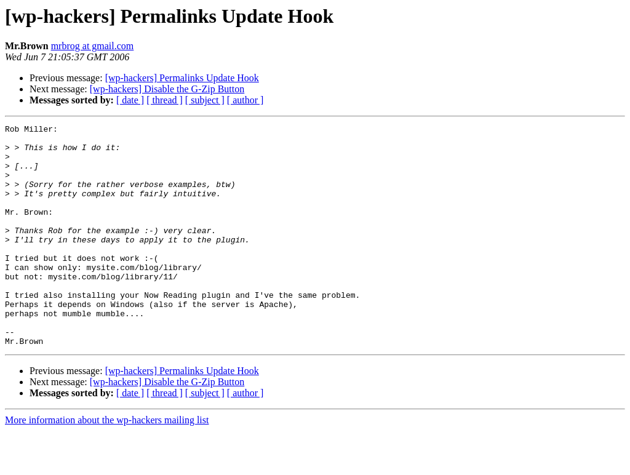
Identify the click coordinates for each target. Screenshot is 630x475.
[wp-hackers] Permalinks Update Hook (182, 78)
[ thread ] (164, 100)
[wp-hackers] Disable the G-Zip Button (167, 89)
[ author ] (245, 100)
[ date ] (130, 100)
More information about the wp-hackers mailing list (107, 464)
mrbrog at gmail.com (92, 46)
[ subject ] (205, 100)
